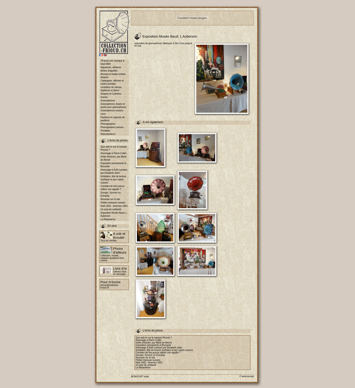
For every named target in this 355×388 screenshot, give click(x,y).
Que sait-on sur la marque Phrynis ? (114, 148)
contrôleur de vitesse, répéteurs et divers (111, 89)
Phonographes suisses (112, 127)
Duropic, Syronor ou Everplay (111, 194)
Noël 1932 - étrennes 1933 (114, 206)
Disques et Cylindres (111, 94)
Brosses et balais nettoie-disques (113, 76)
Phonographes (108, 124)
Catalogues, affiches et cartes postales (112, 82)
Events (104, 97)
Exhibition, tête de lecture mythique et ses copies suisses (113, 179)
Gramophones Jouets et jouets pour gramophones (113, 105)
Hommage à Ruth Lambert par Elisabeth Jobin (114, 171)
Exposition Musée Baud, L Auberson (114, 214)
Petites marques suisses (113, 202)
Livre (103, 114)
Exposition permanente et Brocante (113, 165)
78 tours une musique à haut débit (112, 62)
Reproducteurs (108, 134)
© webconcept (246, 376)
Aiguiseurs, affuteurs (111, 67)
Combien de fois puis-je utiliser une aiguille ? (112, 187)
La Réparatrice (108, 219)
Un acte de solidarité (111, 209)
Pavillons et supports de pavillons (113, 119)
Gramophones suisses (112, 110)
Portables (105, 130)
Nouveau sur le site (110, 199)
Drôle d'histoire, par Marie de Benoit (113, 158)
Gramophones (108, 100)
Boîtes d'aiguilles (109, 70)
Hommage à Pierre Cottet (113, 153)
